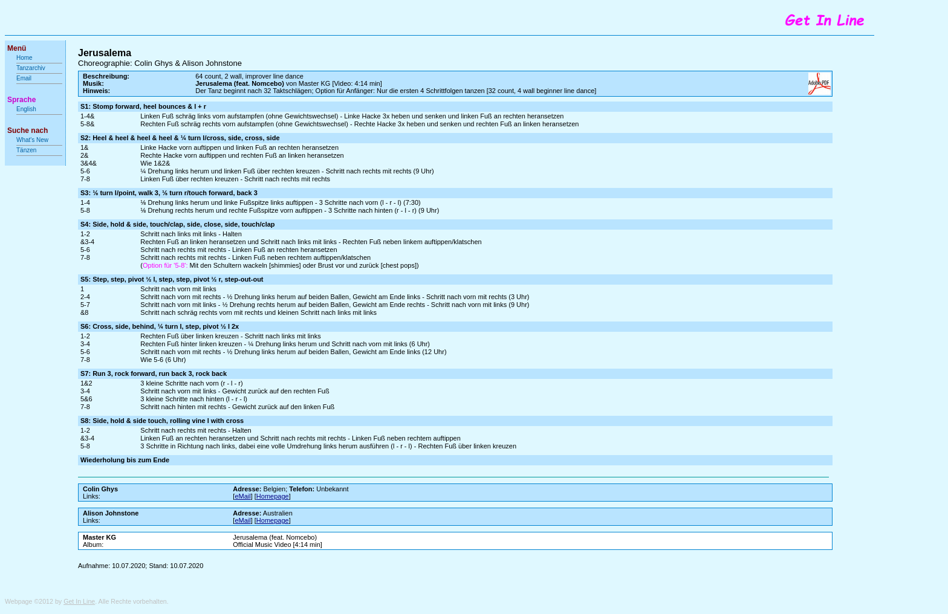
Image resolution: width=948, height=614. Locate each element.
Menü (16, 48)
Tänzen (26, 150)
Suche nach (27, 130)
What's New (33, 140)
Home (24, 57)
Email (23, 78)
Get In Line (79, 601)
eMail (242, 496)
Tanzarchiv (30, 68)
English (26, 109)
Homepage (272, 496)
